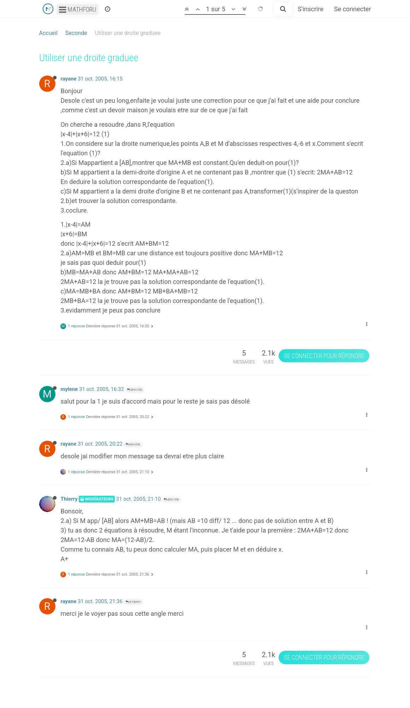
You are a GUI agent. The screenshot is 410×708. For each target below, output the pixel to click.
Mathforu (77, 9)
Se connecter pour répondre (324, 355)
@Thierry (133, 601)
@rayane (134, 389)
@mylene (133, 444)
